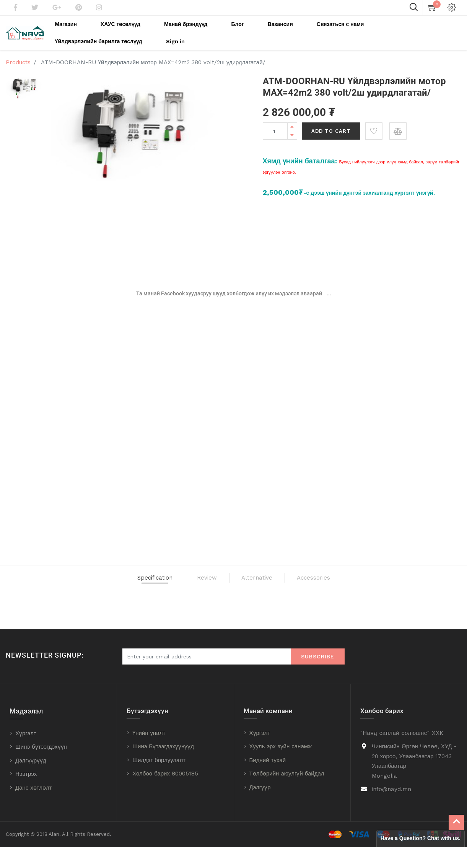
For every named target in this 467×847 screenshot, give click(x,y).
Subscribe (317, 656)
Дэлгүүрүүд (30, 760)
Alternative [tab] (267, 578)
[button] (373, 127)
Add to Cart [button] (331, 127)
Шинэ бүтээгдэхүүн (41, 746)
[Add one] (292, 123)
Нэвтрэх (26, 773)
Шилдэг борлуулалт (158, 760)
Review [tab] (195, 578)
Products (18, 58)
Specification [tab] (117, 578)
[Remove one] (292, 131)
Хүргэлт (25, 733)
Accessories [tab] (352, 578)
